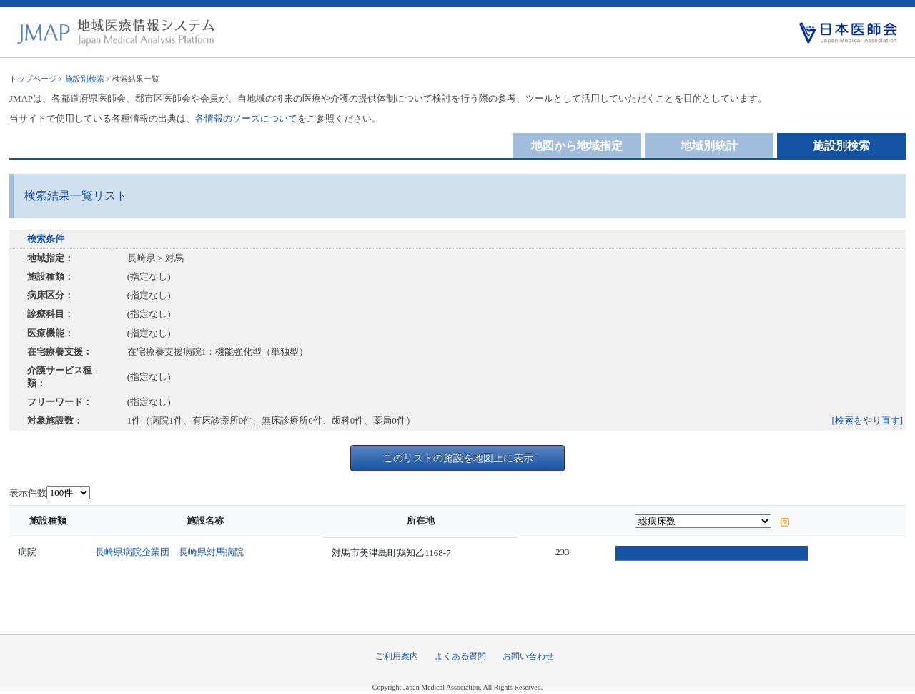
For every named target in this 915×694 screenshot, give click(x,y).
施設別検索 (84, 78)
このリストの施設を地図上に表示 (458, 458)
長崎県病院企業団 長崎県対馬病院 (173, 552)
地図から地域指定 (577, 146)
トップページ (32, 78)
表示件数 (27, 492)
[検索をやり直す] (868, 420)
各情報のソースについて (246, 118)
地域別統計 (709, 146)
